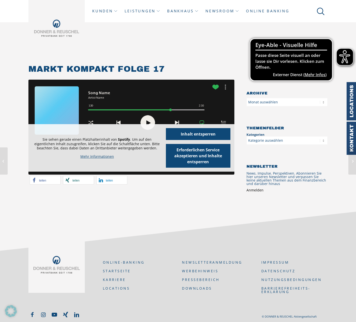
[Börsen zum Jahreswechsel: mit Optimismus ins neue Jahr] (352, 161)
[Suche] (320, 11)
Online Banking (267, 11)
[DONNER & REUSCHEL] (56, 28)
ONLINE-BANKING (124, 262)
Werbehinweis (200, 271)
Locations (351, 101)
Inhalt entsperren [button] (198, 134)
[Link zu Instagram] (43, 314)
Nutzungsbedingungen (291, 279)
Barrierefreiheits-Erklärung (286, 290)
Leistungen (140, 11)
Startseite (117, 271)
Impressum (275, 262)
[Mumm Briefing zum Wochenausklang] (4, 161)
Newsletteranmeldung (212, 262)
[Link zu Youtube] (54, 314)
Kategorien (255, 134)
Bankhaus (180, 11)
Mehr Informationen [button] (97, 156)
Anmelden (255, 190)
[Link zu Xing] (65, 314)
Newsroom (219, 11)
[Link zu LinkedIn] (76, 314)
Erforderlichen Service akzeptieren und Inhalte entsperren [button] (198, 155)
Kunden (102, 11)
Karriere (114, 279)
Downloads (197, 288)
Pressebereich (201, 279)
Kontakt (351, 138)
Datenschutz (278, 271)
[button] (45, 180)
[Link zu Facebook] (32, 314)
